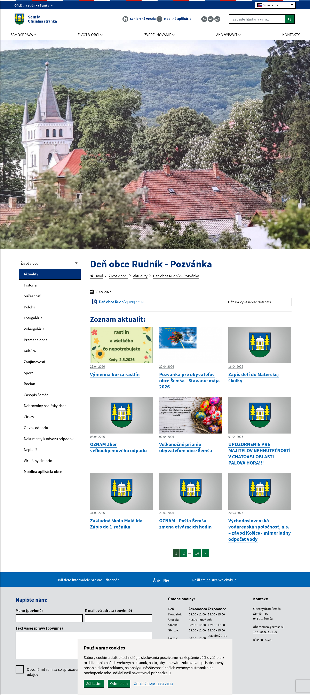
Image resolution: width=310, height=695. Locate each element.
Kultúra (30, 350)
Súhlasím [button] (93, 683)
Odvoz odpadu (36, 427)
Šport (28, 372)
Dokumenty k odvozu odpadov (48, 438)
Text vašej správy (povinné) (39, 628)
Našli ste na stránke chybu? (214, 579)
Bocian (29, 383)
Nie (166, 580)
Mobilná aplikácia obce (43, 471)
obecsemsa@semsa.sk (268, 627)
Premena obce (35, 339)
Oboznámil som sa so (64, 672)
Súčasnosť (32, 295)
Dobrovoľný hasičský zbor (45, 405)
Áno (157, 580)
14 (197, 553)
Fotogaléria (33, 317)
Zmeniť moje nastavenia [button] (153, 683)
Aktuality (31, 274)
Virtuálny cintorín (38, 460)
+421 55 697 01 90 (265, 632)
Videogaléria (34, 328)
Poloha (29, 307)
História (30, 285)
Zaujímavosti (34, 361)
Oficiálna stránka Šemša (33, 5)
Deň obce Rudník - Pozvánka (176, 275)
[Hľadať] (290, 19)
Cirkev (29, 416)
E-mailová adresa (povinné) (108, 610)
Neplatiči (31, 449)
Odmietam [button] (119, 683)
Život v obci (30, 263)
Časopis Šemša (36, 394)
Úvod (96, 275)
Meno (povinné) (29, 610)
